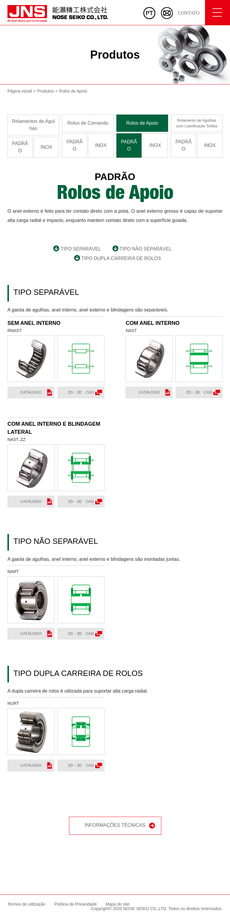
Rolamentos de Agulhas (33, 125)
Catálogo (36, 392)
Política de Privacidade (75, 904)
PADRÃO (20, 147)
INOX (46, 147)
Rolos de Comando (88, 123)
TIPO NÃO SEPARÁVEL (142, 248)
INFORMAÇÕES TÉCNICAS (120, 826)
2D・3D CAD (85, 392)
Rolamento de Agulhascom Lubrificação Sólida (196, 123)
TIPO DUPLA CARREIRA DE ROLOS (117, 258)
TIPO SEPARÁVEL (77, 248)
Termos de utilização (26, 904)
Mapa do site (117, 904)
